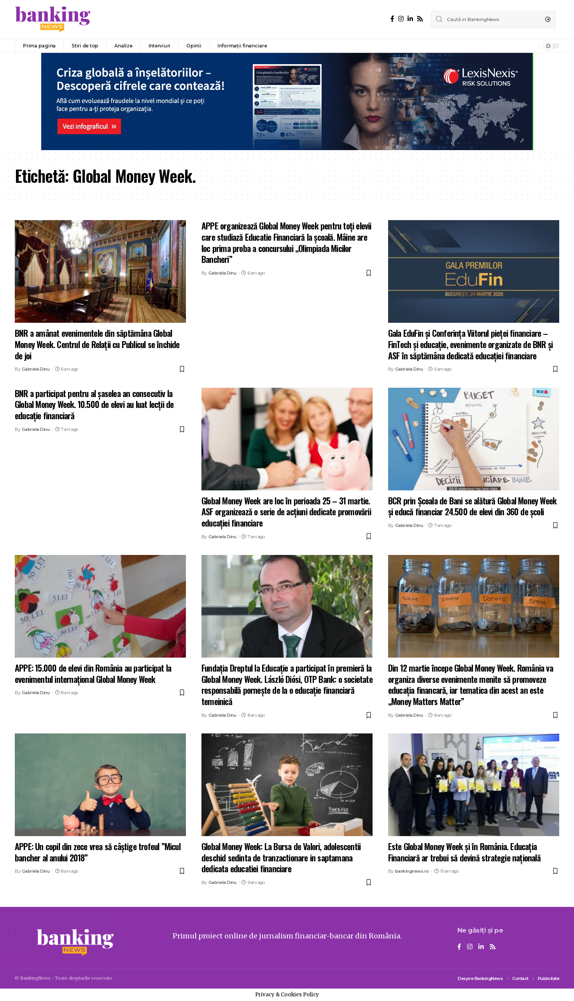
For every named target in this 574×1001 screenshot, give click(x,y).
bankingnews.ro (412, 871)
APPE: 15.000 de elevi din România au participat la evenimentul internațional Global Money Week (93, 673)
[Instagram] (401, 19)
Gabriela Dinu (36, 369)
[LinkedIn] (410, 19)
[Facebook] (392, 19)
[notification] (532, 46)
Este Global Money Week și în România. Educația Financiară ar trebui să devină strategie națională (464, 852)
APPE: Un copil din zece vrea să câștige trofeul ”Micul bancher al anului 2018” (97, 852)
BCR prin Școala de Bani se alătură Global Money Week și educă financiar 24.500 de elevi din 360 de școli (472, 506)
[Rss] (420, 19)
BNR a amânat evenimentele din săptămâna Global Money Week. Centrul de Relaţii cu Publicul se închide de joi (97, 344)
